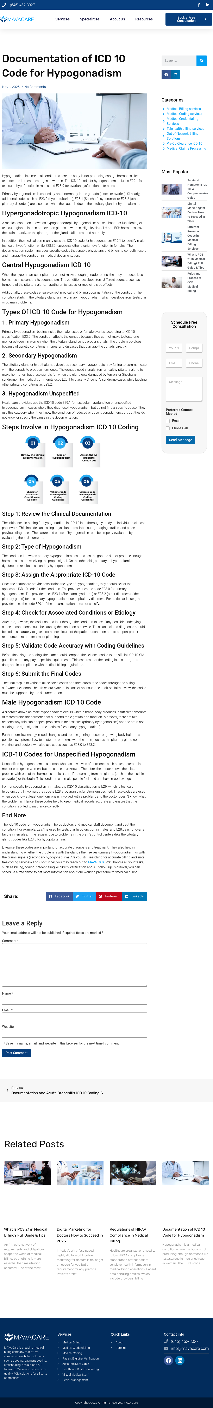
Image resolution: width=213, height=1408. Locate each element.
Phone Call (180, 428)
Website (8, 1026)
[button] (59, 896)
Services (62, 19)
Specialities (90, 19)
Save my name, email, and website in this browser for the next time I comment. (63, 1043)
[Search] (201, 60)
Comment (10, 941)
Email (7, 1010)
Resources (144, 19)
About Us (117, 19)
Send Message (180, 440)
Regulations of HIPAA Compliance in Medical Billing (129, 1235)
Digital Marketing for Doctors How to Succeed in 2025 (80, 1235)
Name (7, 993)
